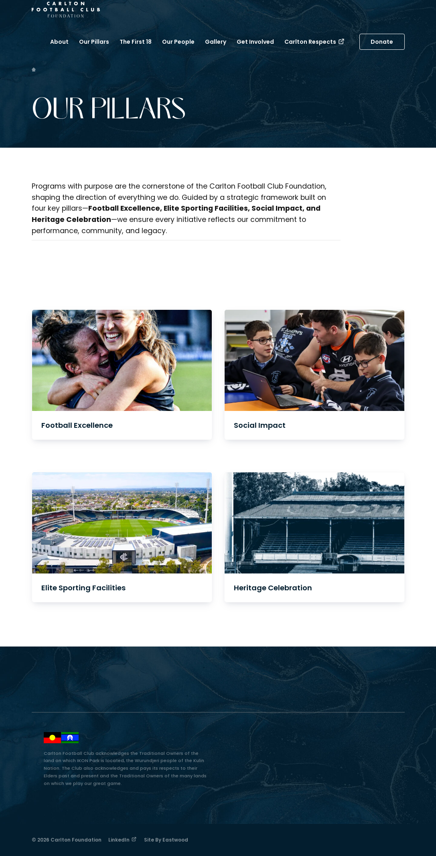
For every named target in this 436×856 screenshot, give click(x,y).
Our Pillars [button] (94, 42)
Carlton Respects (314, 42)
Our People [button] (178, 42)
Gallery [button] (215, 42)
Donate (382, 42)
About (59, 42)
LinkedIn (122, 839)
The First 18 (136, 42)
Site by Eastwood (166, 839)
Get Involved (255, 42)
